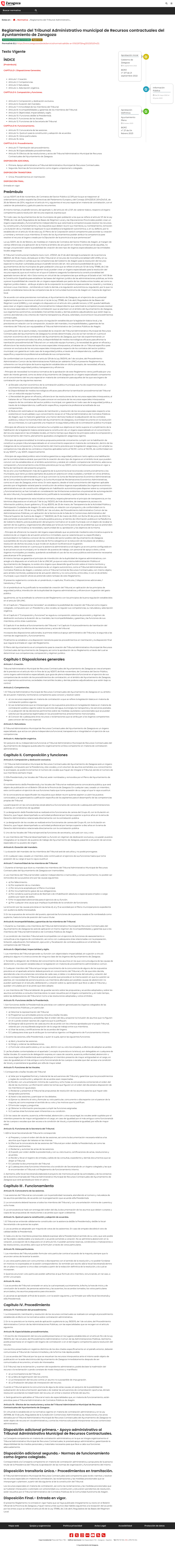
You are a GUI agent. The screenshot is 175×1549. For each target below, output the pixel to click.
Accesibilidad (125, 1526)
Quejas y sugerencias (40, 1526)
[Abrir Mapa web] (171, 3)
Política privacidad (72, 1526)
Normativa (22, 20)
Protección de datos (154, 1526)
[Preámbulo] (10, 64)
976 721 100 (120, 1540)
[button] (166, 3)
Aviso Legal (100, 1526)
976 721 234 (133, 1540)
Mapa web (14, 1526)
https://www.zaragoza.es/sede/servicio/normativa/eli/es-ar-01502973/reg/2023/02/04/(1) (58, 43)
